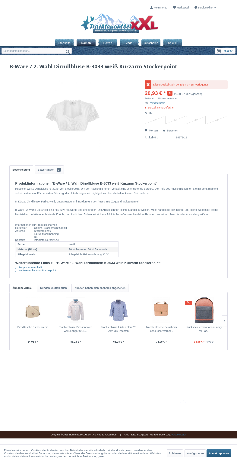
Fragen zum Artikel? (28, 267)
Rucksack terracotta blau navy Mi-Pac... (204, 329)
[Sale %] (172, 42)
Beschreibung (21, 169)
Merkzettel (183, 7)
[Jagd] (129, 42)
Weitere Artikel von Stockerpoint (35, 270)
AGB (144, 425)
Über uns (109, 407)
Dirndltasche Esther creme (32, 327)
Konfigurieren (195, 453)
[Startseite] (64, 42)
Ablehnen (175, 453)
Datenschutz (149, 421)
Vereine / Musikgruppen (117, 416)
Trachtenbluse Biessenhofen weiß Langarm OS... (75, 329)
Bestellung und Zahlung (155, 407)
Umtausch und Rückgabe (156, 403)
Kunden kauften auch (53, 287)
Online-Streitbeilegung (155, 416)
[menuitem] (158, 7)
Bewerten (170, 130)
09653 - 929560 (53, 403)
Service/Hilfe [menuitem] (203, 7)
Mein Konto (160, 7)
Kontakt (108, 403)
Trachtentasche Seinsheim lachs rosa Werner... (161, 329)
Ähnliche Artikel (22, 287)
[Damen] (86, 42)
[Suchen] (68, 51)
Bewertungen (49, 170)
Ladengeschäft (112, 412)
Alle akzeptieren (219, 453)
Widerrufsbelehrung (153, 412)
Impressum (110, 398)
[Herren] (107, 42)
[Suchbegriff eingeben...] (37, 51)
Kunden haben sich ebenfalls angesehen (99, 287)
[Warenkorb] (225, 51)
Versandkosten (157, 103)
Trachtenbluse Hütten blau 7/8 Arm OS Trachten (118, 329)
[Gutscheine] (151, 42)
